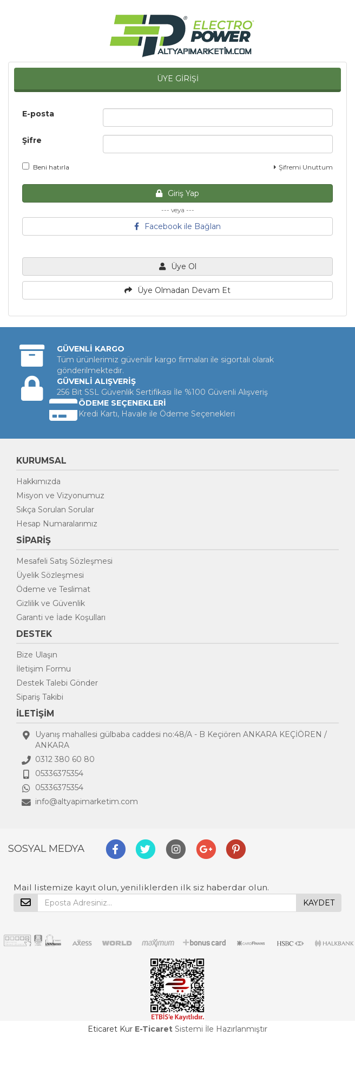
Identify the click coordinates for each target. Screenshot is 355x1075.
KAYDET (318, 903)
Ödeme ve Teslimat (53, 589)
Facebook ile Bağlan (177, 226)
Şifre (32, 140)
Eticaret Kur (110, 1029)
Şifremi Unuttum (303, 167)
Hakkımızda (38, 481)
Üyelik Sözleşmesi (50, 575)
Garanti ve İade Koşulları (61, 617)
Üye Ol (177, 266)
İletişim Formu (43, 669)
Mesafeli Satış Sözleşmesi (64, 561)
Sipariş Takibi (39, 697)
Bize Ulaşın (36, 655)
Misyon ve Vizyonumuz (60, 495)
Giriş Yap (177, 193)
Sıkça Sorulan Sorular (55, 509)
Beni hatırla (45, 166)
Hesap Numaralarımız (56, 524)
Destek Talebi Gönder (57, 683)
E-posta (38, 114)
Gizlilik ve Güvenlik (50, 603)
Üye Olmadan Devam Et (177, 290)
